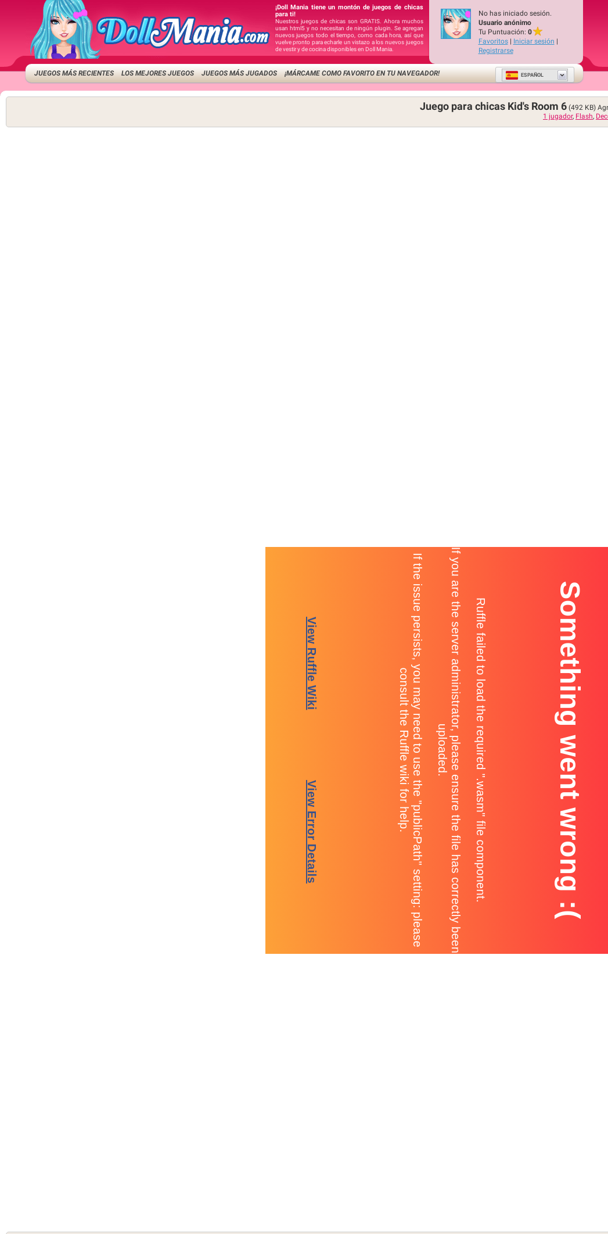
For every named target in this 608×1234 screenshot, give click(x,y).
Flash (584, 116)
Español (524, 75)
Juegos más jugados (239, 73)
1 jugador (558, 116)
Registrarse (496, 51)
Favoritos (493, 41)
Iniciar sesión (534, 41)
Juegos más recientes (74, 73)
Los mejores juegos (157, 73)
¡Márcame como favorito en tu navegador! (362, 73)
